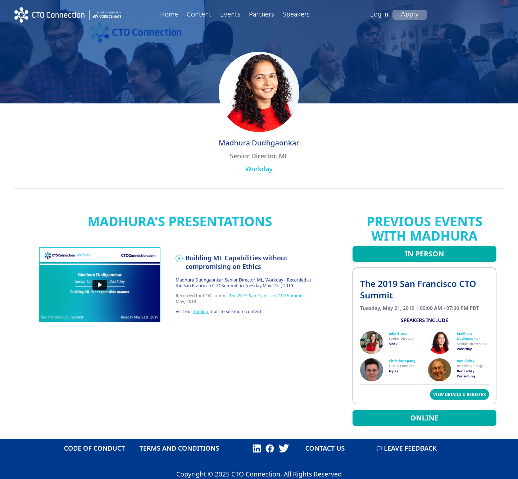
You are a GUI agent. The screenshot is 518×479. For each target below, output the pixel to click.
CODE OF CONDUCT (94, 448)
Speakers (296, 14)
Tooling (201, 311)
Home (169, 14)
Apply (410, 14)
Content (199, 14)
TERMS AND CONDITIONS (179, 448)
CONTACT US (325, 448)
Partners (261, 14)
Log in (379, 14)
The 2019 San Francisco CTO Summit (266, 296)
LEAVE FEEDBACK (406, 448)
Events (230, 14)
